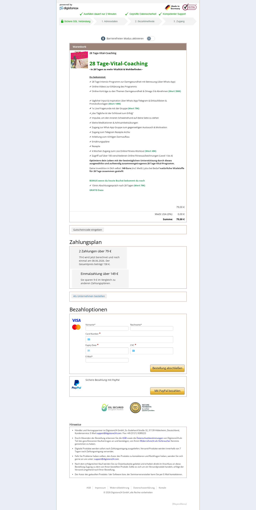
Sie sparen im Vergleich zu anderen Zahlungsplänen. (98, 281)
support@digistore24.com (109, 433)
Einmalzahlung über (99, 274)
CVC (132, 345)
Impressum (100, 487)
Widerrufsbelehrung (119, 487)
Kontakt (162, 487)
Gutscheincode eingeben (87, 229)
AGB (124, 438)
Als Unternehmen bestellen (89, 296)
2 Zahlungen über (95, 251)
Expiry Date (91, 345)
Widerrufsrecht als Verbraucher (155, 440)
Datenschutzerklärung (144, 487)
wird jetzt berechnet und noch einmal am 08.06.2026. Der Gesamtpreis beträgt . (99, 261)
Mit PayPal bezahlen (167, 391)
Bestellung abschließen (167, 368)
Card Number (92, 333)
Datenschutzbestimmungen (150, 438)
